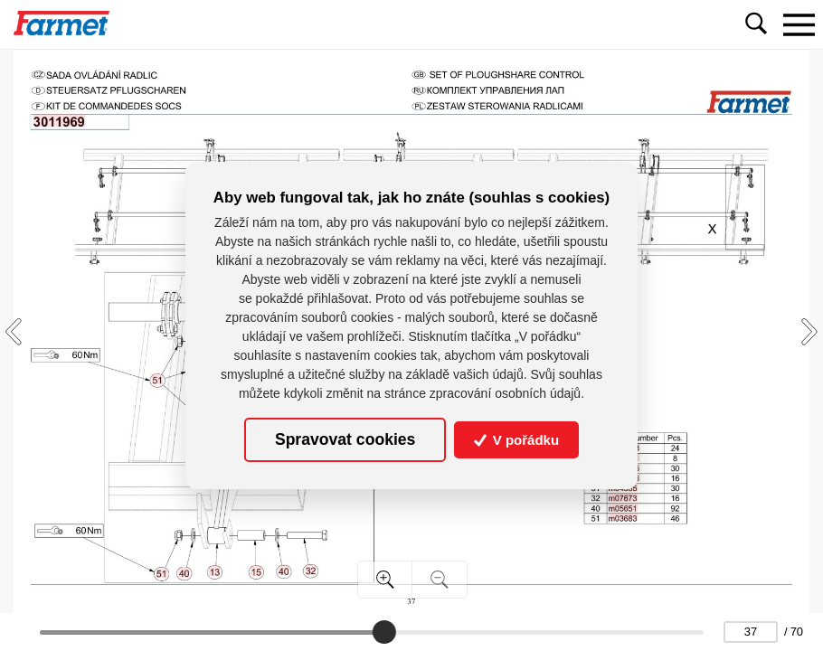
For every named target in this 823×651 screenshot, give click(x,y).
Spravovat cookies (345, 439)
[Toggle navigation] (798, 24)
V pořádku (517, 440)
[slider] (384, 632)
